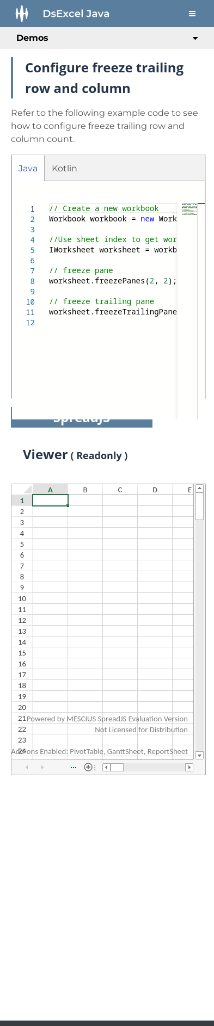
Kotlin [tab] (64, 168)
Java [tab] (28, 168)
